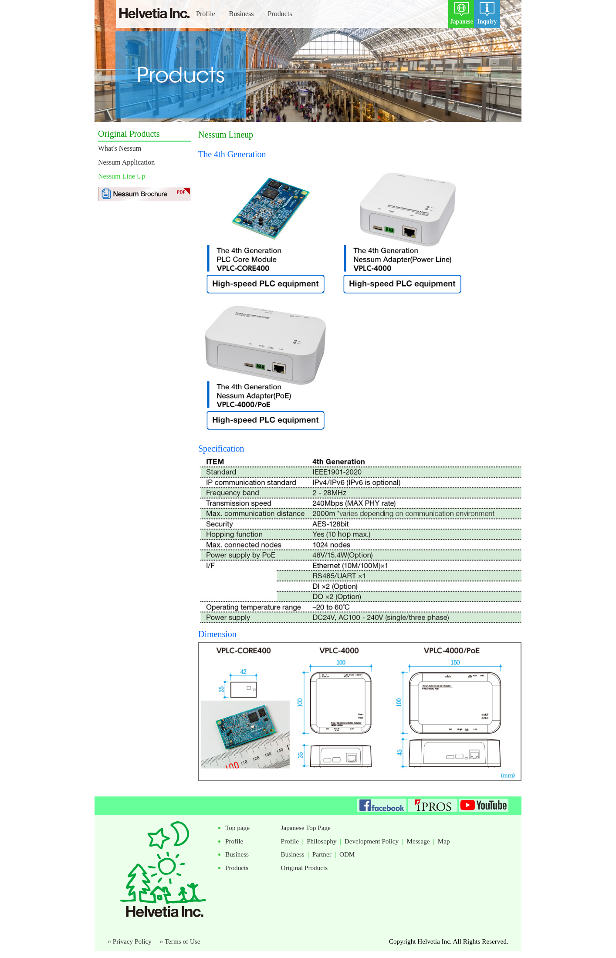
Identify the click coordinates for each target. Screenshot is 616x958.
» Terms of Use (180, 941)
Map (444, 841)
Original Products (304, 867)
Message (418, 841)
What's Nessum (119, 148)
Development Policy (372, 841)
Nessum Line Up (121, 176)
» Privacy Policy (133, 941)
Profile (205, 13)
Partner (322, 854)
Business (241, 13)
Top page (237, 827)
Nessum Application (126, 162)
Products (279, 13)
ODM (347, 854)
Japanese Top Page (306, 827)
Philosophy (321, 841)
